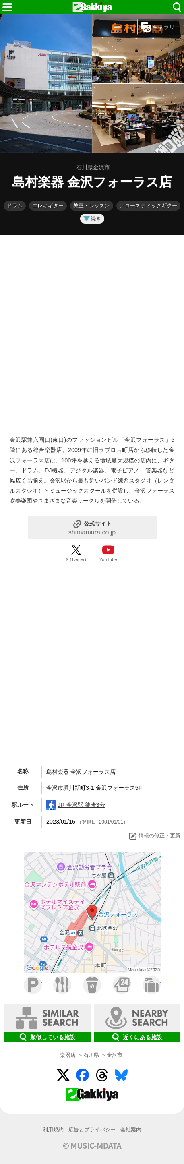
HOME (92, 7)
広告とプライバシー (92, 1130)
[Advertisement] (92, 333)
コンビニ (122, 985)
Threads (101, 1075)
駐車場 (33, 985)
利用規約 (53, 1130)
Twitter (63, 1075)
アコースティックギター (148, 206)
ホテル (152, 985)
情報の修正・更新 (154, 836)
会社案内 (130, 1130)
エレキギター (48, 206)
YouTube (108, 559)
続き (92, 218)
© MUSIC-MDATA (92, 1145)
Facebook (82, 1075)
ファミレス (62, 985)
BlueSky (121, 1075)
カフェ (92, 985)
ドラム (15, 206)
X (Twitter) (76, 559)
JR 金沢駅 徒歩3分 (75, 805)
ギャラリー (160, 27)
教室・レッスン (91, 206)
